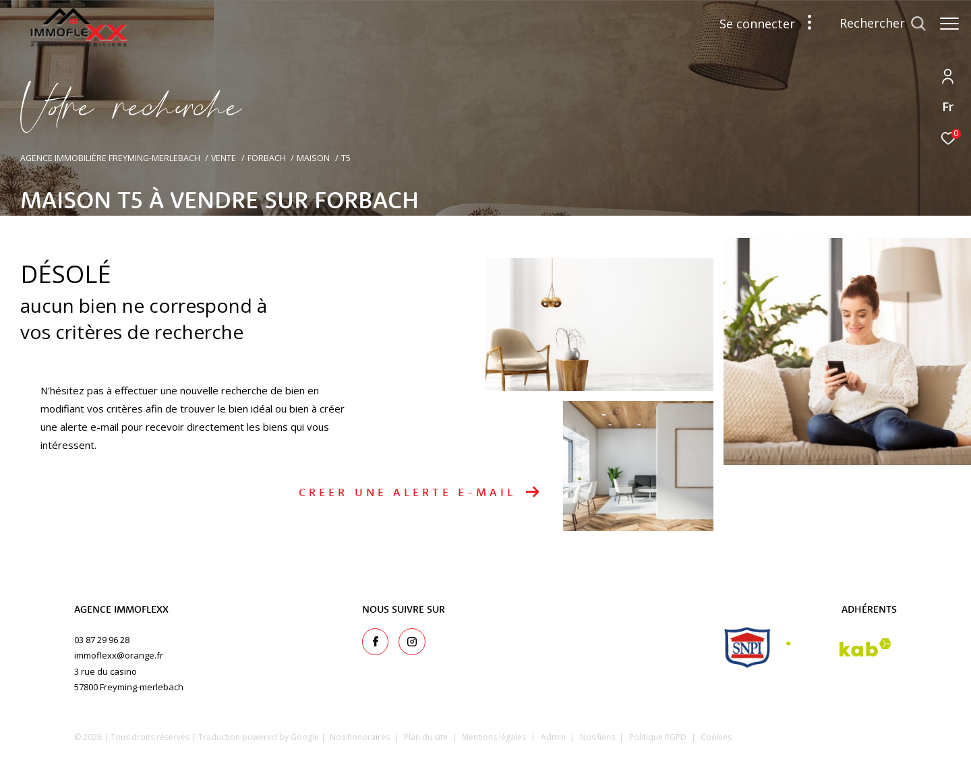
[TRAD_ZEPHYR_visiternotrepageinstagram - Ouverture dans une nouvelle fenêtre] (412, 641)
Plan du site (427, 737)
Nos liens (598, 737)
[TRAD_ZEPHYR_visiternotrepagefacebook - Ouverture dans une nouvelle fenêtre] (375, 641)
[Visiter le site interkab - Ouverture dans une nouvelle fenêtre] (839, 647)
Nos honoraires (360, 737)
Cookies (716, 737)
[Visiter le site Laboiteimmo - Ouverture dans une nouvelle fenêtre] (837, 735)
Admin (554, 737)
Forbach (266, 158)
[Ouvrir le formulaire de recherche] (876, 23)
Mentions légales (495, 737)
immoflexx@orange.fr (118, 655)
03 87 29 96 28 (101, 640)
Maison (313, 158)
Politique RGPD (657, 737)
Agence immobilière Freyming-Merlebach (110, 158)
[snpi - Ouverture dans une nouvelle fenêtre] (747, 647)
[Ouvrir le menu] (949, 23)
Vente (223, 158)
